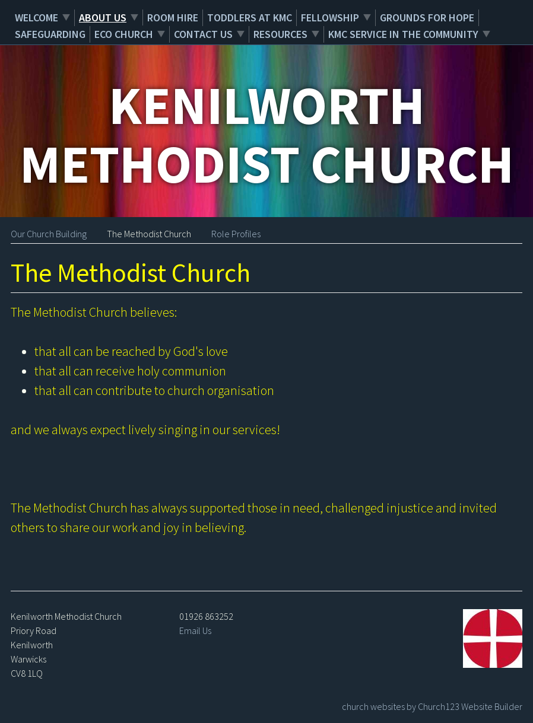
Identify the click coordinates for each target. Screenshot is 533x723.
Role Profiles (236, 234)
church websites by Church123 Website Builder (432, 706)
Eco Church (123, 34)
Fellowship (330, 17)
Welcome (36, 17)
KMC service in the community (403, 34)
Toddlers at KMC (249, 17)
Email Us (195, 630)
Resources (280, 34)
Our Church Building (49, 234)
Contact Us (203, 34)
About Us (102, 17)
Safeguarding (50, 34)
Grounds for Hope (427, 17)
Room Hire (172, 17)
